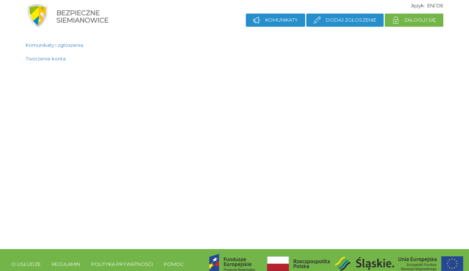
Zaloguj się (414, 20)
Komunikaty (275, 20)
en (430, 5)
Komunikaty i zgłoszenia (54, 45)
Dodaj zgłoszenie (345, 20)
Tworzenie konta (46, 59)
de (439, 5)
